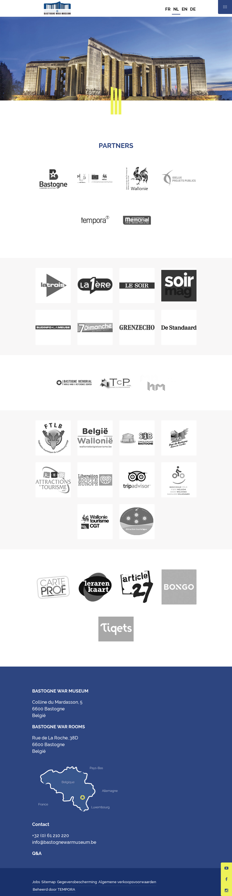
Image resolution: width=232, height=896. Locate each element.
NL (176, 9)
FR (168, 9)
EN (184, 9)
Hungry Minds (80, 890)
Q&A (37, 853)
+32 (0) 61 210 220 (50, 835)
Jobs (36, 882)
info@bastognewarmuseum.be (64, 842)
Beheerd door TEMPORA (54, 889)
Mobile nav (225, 7)
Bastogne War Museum (57, 8)
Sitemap (48, 882)
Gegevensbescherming (77, 882)
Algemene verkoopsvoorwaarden (127, 882)
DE (193, 9)
